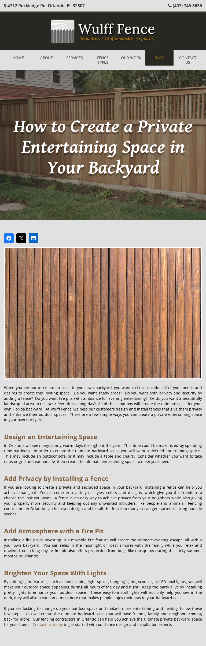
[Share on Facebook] (9, 238)
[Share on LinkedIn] (33, 238)
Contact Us (187, 60)
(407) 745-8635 (185, 6)
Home (18, 57)
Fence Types (103, 60)
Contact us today (48, 624)
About (46, 57)
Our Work (131, 57)
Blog (159, 57)
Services (74, 57)
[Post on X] (21, 238)
